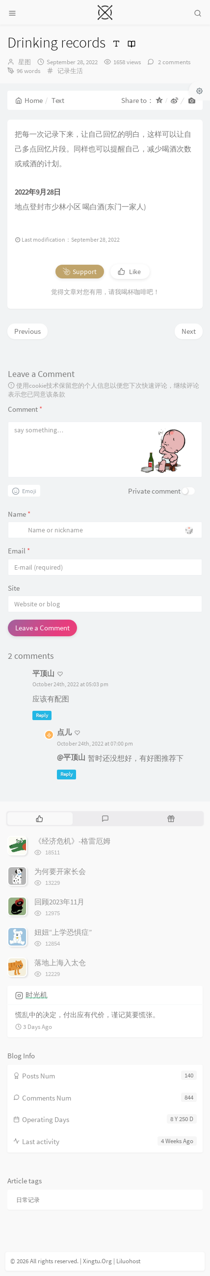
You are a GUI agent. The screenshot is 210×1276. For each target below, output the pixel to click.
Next (189, 331)
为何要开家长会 (60, 871)
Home (29, 100)
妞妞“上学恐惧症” (63, 932)
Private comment (154, 491)
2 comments (173, 62)
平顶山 (43, 673)
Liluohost (128, 1261)
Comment (25, 409)
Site (14, 588)
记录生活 (70, 71)
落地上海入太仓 (60, 962)
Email (19, 550)
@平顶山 (71, 757)
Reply (42, 715)
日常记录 (28, 1199)
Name (19, 514)
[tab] (39, 818)
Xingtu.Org (97, 1261)
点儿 (64, 732)
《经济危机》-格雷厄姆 (72, 841)
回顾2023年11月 (59, 901)
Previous (27, 331)
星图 (24, 62)
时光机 (37, 995)
